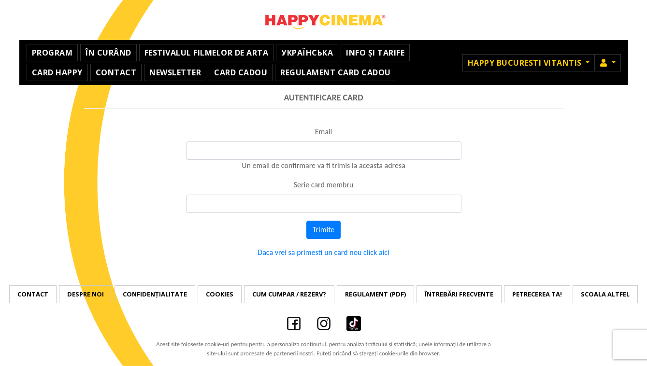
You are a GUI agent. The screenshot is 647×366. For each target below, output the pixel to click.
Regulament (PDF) (375, 294)
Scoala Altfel (605, 294)
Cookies (219, 294)
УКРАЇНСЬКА (307, 52)
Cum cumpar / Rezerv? (289, 294)
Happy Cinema (323, 20)
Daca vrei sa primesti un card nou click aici (323, 252)
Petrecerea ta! (537, 294)
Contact (116, 72)
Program (52, 52)
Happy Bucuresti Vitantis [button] (526, 62)
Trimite (324, 229)
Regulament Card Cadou (335, 72)
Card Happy (57, 72)
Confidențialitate (155, 294)
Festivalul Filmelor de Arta (206, 52)
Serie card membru (324, 184)
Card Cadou (240, 72)
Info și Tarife (375, 52)
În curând (108, 52)
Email (323, 131)
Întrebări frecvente (459, 294)
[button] (607, 62)
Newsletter (175, 72)
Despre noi (85, 294)
